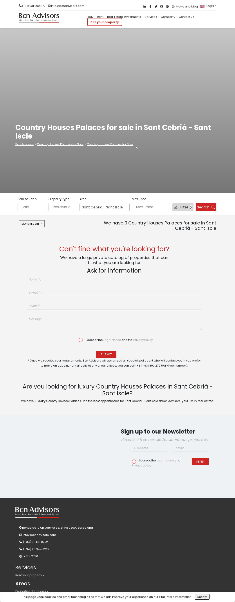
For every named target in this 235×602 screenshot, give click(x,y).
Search (206, 207)
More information (179, 597)
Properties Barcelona (30, 591)
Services (151, 17)
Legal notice (165, 460)
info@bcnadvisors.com (67, 6)
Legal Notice (112, 340)
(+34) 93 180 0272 (35, 542)
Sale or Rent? (28, 199)
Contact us (186, 17)
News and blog (187, 6)
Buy (90, 17)
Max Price (139, 199)
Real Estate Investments (124, 17)
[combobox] (104, 207)
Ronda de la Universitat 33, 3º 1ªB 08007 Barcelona (57, 528)
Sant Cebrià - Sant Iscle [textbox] (102, 207)
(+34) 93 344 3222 (36, 549)
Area (83, 199)
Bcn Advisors (24, 144)
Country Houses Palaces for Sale (60, 144)
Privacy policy (141, 465)
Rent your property (28, 575)
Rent (100, 17)
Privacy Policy (143, 340)
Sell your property (104, 22)
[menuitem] (207, 5)
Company (168, 17)
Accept (202, 597)
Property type (59, 199)
